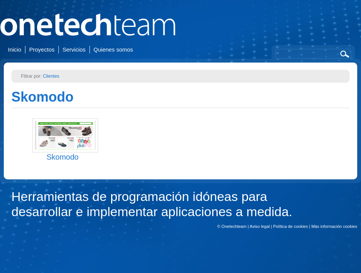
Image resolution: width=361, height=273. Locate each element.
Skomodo (42, 97)
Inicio (14, 49)
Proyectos (42, 49)
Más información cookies (334, 226)
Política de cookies (290, 226)
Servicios (74, 49)
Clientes (51, 76)
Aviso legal (260, 226)
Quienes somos (113, 49)
